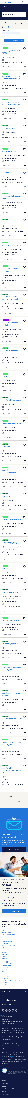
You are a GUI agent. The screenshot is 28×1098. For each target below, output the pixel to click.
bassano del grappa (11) (8, 934)
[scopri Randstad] (14, 1004)
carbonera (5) (5, 943)
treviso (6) (5, 973)
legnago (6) (5, 956)
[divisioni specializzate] (14, 1000)
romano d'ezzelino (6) (8, 960)
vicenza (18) (5, 978)
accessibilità (5, 1094)
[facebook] (9, 1010)
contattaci (5, 1083)
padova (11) (5, 958)
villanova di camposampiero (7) (11, 980)
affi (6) (3, 930)
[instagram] (16, 1010)
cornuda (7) (5, 950)
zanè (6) (4, 984)
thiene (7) (4, 971)
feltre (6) (4, 954)
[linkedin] (3, 1010)
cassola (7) (5, 947)
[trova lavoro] (14, 991)
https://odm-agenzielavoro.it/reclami (16, 1074)
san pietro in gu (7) (7, 965)
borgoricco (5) (6, 937)
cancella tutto (22, 36)
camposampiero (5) (7, 941)
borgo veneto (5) (6, 936)
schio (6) (4, 969)
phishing (4, 1091)
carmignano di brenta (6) (9, 945)
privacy (4, 1080)
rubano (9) (5, 962)
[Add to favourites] (24, 48)
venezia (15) (5, 975)
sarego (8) (5, 967)
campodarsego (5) (7, 939)
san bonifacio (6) (6, 963)
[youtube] (13, 1010)
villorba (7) (5, 982)
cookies (4, 1086)
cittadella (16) (5, 949)
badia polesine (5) (7, 932)
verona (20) (5, 976)
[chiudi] (24, 14)
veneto (5, 6)
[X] (6, 1010)
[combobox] (14, 14)
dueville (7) (5, 952)
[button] (19, 33)
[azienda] (14, 996)
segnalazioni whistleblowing (10, 1088)
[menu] (25, 2)
